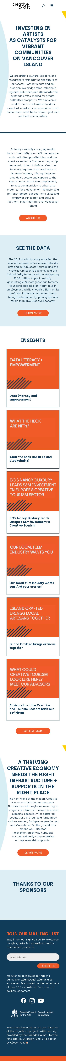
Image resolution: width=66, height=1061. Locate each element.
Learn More (33, 313)
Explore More (33, 731)
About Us (33, 218)
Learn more (33, 852)
